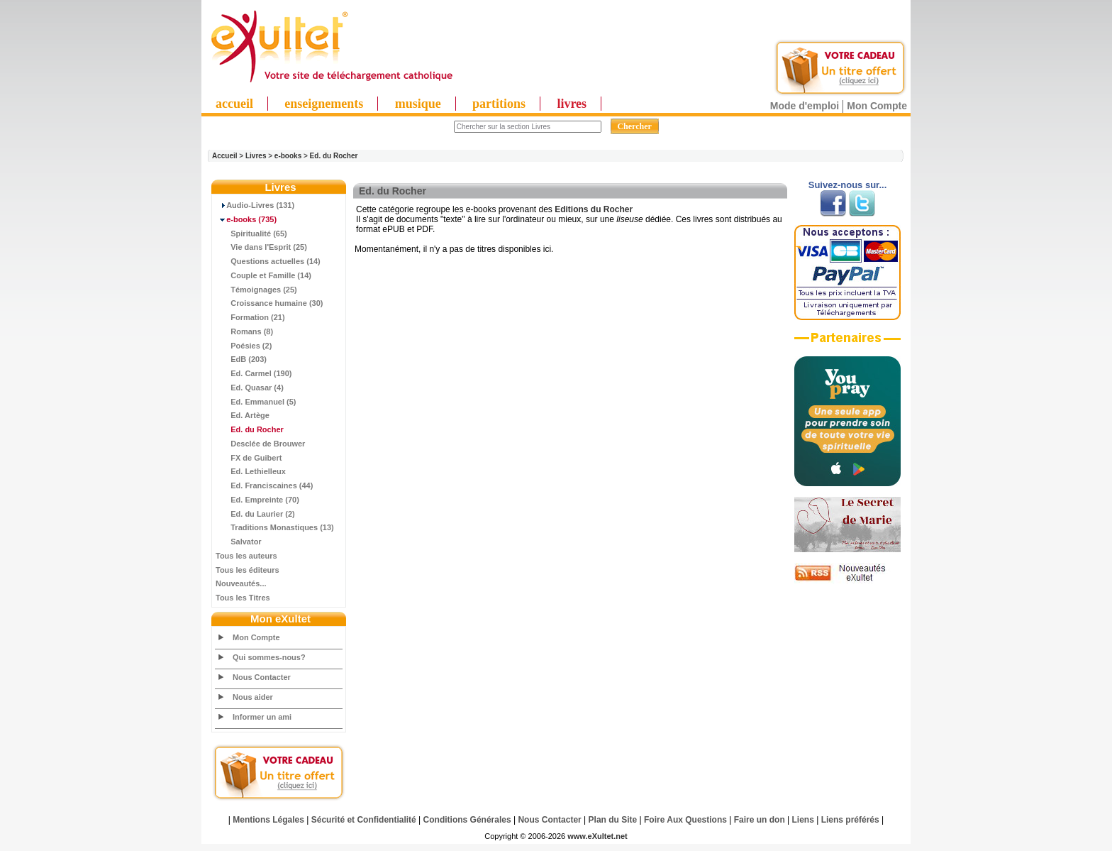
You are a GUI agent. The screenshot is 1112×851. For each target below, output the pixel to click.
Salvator (239, 541)
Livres (255, 156)
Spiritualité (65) (251, 233)
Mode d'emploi (804, 105)
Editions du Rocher (594, 209)
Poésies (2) (244, 345)
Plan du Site (613, 820)
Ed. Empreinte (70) (257, 499)
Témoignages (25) (256, 289)
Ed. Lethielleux (251, 471)
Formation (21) (250, 317)
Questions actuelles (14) (268, 261)
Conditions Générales (467, 820)
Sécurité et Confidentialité (363, 820)
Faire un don (759, 820)
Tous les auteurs (246, 555)
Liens (803, 820)
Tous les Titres (243, 597)
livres (571, 104)
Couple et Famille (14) (263, 275)
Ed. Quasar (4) (250, 387)
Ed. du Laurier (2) (255, 514)
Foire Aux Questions (685, 820)
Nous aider (253, 697)
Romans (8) (244, 331)
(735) (246, 219)
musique (418, 104)
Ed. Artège (242, 415)
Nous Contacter (262, 677)
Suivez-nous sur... (847, 185)
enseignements (323, 104)
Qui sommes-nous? (269, 657)
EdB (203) (241, 359)
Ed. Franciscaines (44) (264, 485)
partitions (499, 104)
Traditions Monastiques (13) (275, 527)
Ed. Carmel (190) (253, 373)
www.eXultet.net (597, 836)
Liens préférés (850, 820)
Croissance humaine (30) (269, 303)
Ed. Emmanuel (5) (256, 401)
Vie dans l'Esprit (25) (261, 247)
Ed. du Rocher (334, 156)
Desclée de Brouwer (260, 443)
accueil (234, 104)
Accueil (225, 156)
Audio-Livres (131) (255, 205)
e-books (287, 156)
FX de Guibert (249, 458)
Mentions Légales (268, 820)
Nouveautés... (241, 583)
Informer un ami (262, 717)
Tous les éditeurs (247, 570)
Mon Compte (877, 105)
